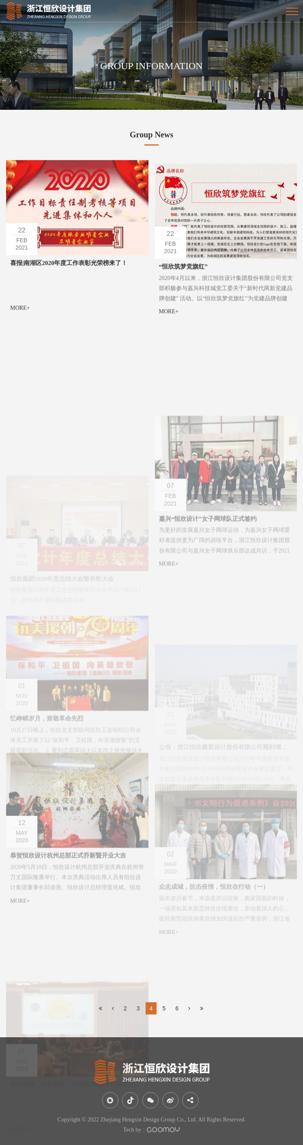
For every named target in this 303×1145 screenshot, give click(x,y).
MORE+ (20, 315)
